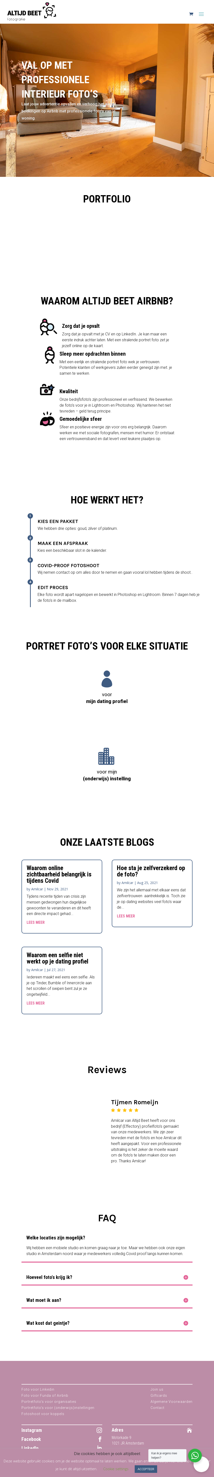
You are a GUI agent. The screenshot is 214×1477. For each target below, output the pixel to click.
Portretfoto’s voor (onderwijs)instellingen (57, 1413)
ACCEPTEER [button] (146, 1469)
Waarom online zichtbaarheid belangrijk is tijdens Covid (59, 880)
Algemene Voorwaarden (172, 1407)
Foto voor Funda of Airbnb (44, 1401)
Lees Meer (36, 927)
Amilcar (37, 894)
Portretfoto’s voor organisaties (48, 1407)
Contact (157, 1413)
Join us (157, 1395)
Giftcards (159, 1401)
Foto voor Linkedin (37, 1395)
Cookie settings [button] (116, 1468)
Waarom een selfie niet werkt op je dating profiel (57, 963)
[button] (201, 1464)
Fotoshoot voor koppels (42, 1419)
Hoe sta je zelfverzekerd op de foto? (151, 876)
